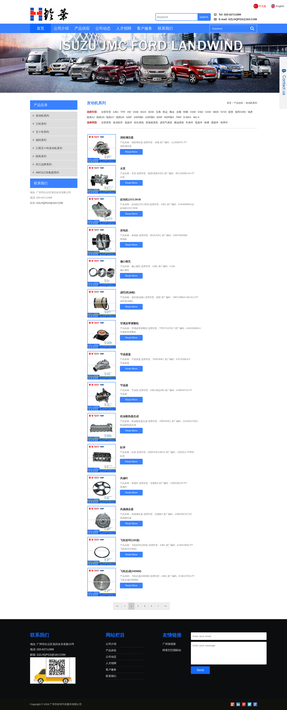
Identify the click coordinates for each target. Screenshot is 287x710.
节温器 (124, 385)
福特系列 (41, 139)
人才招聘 (123, 28)
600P (159, 117)
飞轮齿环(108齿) (130, 540)
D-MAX (187, 117)
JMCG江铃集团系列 (47, 172)
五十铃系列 (42, 131)
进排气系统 (166, 122)
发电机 (124, 230)
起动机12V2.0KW (130, 199)
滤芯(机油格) (127, 292)
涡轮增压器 (126, 137)
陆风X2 (91, 117)
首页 (40, 28)
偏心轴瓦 (125, 261)
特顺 (185, 111)
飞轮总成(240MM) (130, 571)
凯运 (165, 111)
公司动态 (102, 28)
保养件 (224, 122)
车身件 (189, 122)
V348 (135, 111)
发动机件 (118, 122)
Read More (131, 151)
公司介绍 (61, 28)
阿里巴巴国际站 (172, 650)
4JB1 (116, 111)
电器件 (198, 122)
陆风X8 (120, 117)
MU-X (196, 117)
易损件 (215, 122)
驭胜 (230, 111)
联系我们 (165, 28)
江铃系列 (41, 123)
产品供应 (82, 28)
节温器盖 (125, 354)
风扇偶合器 (126, 509)
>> (165, 606)
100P (129, 117)
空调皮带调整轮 (129, 323)
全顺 (178, 111)
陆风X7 (110, 117)
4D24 (143, 111)
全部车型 (106, 111)
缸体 (122, 447)
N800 (216, 111)
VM (129, 111)
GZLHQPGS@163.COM (242, 19)
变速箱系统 (152, 122)
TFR (122, 111)
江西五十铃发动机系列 (49, 148)
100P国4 (138, 117)
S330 (208, 111)
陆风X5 (100, 117)
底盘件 (128, 122)
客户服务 (144, 28)
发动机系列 (42, 115)
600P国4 (169, 117)
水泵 (122, 168)
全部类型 (106, 122)
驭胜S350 (240, 111)
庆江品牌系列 (44, 164)
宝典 (158, 111)
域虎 (250, 111)
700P (178, 117)
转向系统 (139, 122)
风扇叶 (124, 478)
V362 (200, 111)
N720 (223, 111)
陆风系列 (41, 156)
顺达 (172, 111)
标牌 (206, 122)
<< (117, 606)
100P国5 (150, 117)
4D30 (151, 111)
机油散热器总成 (129, 416)
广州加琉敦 (169, 643)
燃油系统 (179, 122)
